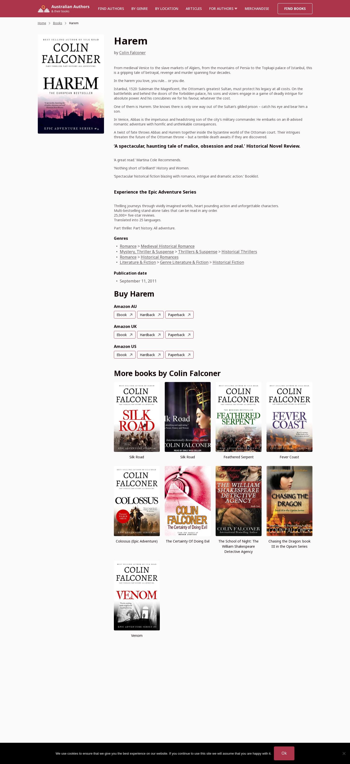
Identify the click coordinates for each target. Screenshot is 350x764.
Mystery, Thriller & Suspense (147, 251)
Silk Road (136, 457)
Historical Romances (160, 257)
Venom (137, 635)
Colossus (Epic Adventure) (137, 541)
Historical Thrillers (239, 251)
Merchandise (257, 8)
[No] (343, 753)
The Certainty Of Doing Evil (187, 541)
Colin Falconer (132, 52)
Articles (194, 8)
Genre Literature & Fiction (184, 262)
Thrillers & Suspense (197, 251)
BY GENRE (139, 8)
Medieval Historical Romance (168, 246)
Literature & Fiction (138, 262)
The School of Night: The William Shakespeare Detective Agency (238, 546)
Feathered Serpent (239, 457)
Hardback (147, 314)
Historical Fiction (228, 262)
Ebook (122, 314)
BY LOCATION (166, 8)
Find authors (111, 8)
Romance (128, 246)
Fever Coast (289, 457)
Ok (284, 753)
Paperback (176, 314)
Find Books (295, 8)
